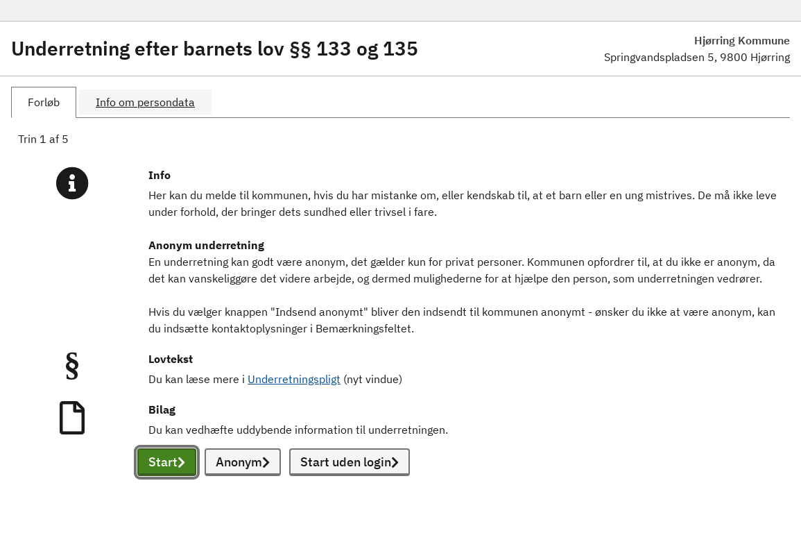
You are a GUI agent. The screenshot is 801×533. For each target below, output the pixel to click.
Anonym (243, 462)
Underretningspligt (294, 379)
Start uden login (349, 462)
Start (166, 462)
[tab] (43, 102)
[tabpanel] (400, 319)
